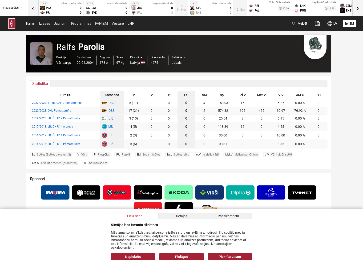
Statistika (40, 83)
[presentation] (33, 8)
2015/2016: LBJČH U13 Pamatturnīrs (56, 144)
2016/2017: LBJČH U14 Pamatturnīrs (56, 135)
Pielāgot (181, 257)
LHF (131, 23)
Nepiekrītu (133, 257)
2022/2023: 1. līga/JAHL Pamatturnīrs (56, 102)
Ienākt (349, 23)
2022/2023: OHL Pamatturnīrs (51, 110)
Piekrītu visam (230, 257)
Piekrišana (134, 216)
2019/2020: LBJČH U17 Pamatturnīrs (56, 118)
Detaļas (181, 216)
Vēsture (118, 23)
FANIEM (101, 23)
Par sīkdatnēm (228, 216)
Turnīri (30, 23)
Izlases (44, 23)
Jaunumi (60, 23)
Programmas (81, 23)
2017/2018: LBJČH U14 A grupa (52, 126)
